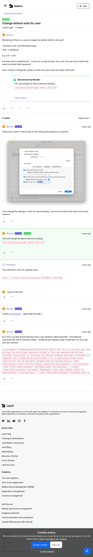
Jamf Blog (6, 447)
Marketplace (7, 451)
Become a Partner (10, 456)
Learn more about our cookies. (53, 539)
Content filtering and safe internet (17, 522)
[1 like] (12, 291)
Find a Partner (8, 460)
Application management (13, 491)
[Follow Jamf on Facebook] (24, 420)
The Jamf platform (10, 478)
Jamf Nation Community (13, 443)
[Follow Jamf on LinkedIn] (8, 420)
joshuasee (10, 264)
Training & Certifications (13, 438)
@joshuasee (15, 314)
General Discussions (13, 13)
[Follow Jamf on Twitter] (3, 421)
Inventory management (12, 495)
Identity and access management (17, 508)
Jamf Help (6, 434)
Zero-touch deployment (12, 482)
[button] (5, 6)
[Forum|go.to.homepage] (16, 6)
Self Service (7, 504)
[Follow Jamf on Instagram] (19, 420)
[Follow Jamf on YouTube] (14, 421)
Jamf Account (8, 465)
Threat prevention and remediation (17, 517)
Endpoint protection (11, 513)
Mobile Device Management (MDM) (18, 487)
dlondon (10, 35)
